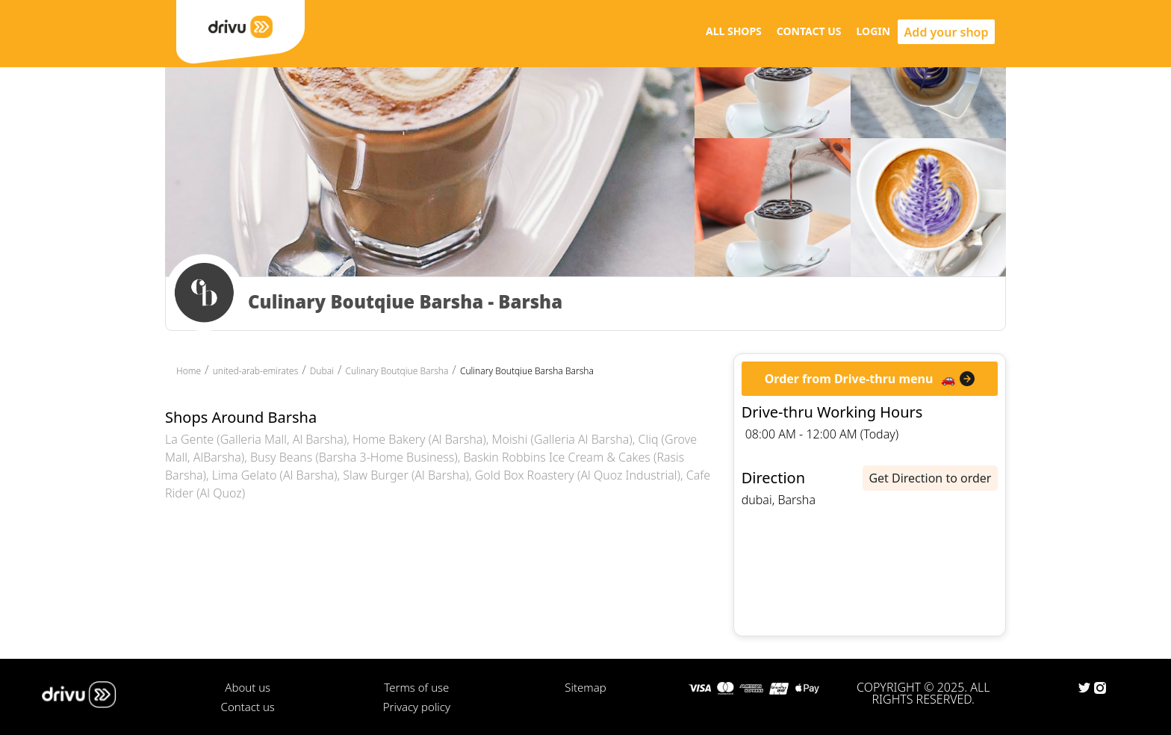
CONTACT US (809, 31)
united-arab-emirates (256, 371)
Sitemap (585, 687)
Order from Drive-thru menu (849, 378)
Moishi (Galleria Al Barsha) (562, 439)
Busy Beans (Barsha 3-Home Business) (354, 457)
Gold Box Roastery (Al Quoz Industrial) (577, 475)
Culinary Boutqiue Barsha (396, 371)
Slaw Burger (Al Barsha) (406, 475)
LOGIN (874, 31)
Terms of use (416, 687)
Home (188, 371)
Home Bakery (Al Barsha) (419, 439)
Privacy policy (416, 706)
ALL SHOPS (734, 31)
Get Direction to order (930, 478)
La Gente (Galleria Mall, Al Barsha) (256, 439)
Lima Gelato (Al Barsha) (275, 475)
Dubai (322, 371)
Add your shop (946, 32)
